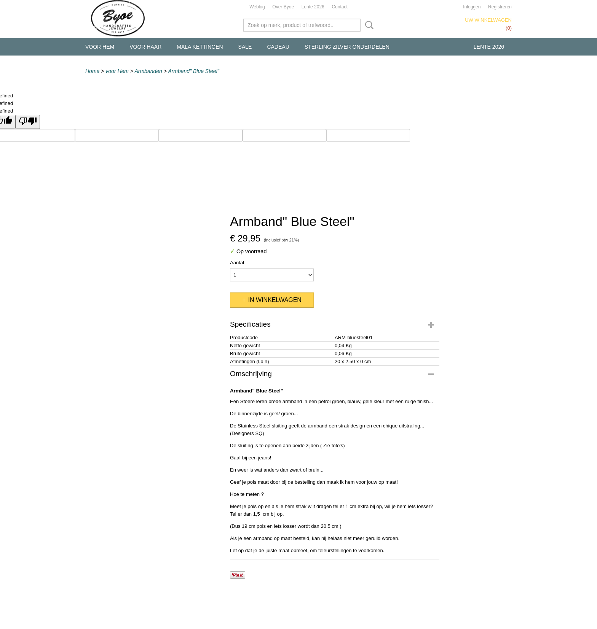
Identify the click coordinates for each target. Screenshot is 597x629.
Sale (245, 47)
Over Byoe (283, 7)
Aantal (237, 262)
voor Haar (145, 47)
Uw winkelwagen (488, 20)
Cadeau (278, 47)
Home (92, 71)
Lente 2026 (313, 7)
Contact (339, 7)
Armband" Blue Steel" (193, 71)
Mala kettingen (200, 47)
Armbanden (148, 71)
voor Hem (99, 47)
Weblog (257, 7)
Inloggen (471, 7)
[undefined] (28, 122)
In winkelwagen (274, 300)
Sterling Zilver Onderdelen (347, 47)
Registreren (500, 7)
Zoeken (368, 25)
